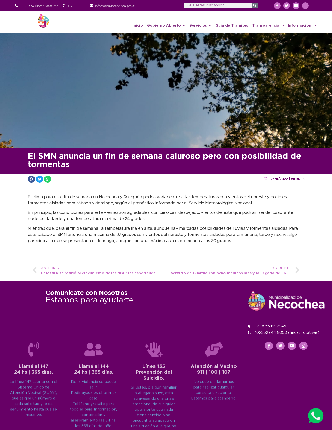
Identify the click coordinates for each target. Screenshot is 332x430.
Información (302, 25)
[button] (31, 179)
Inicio (138, 25)
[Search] (255, 5)
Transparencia (268, 25)
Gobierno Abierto (166, 25)
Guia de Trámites (232, 25)
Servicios (200, 25)
